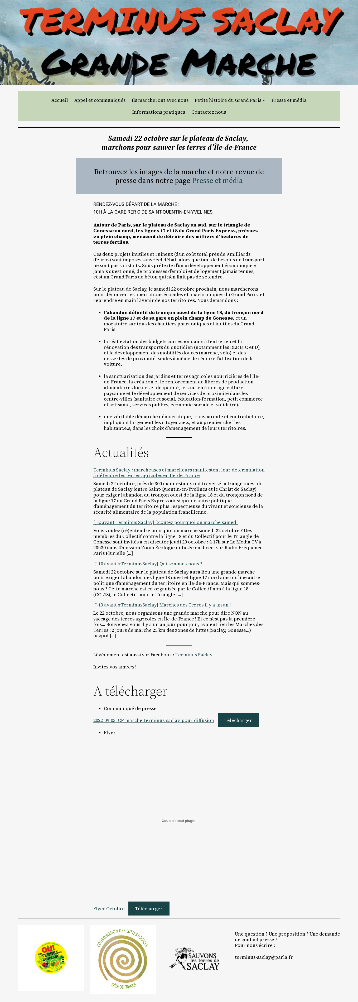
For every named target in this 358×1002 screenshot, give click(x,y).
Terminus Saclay (193, 654)
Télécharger (238, 720)
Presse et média (217, 180)
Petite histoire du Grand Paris (228, 100)
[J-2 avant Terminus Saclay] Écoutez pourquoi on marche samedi (165, 522)
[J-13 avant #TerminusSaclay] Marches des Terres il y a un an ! (162, 604)
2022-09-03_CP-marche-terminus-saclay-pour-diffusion (153, 720)
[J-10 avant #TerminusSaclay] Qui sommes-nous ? (147, 563)
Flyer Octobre (109, 908)
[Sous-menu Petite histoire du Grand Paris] (263, 100)
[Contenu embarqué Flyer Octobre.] (179, 820)
